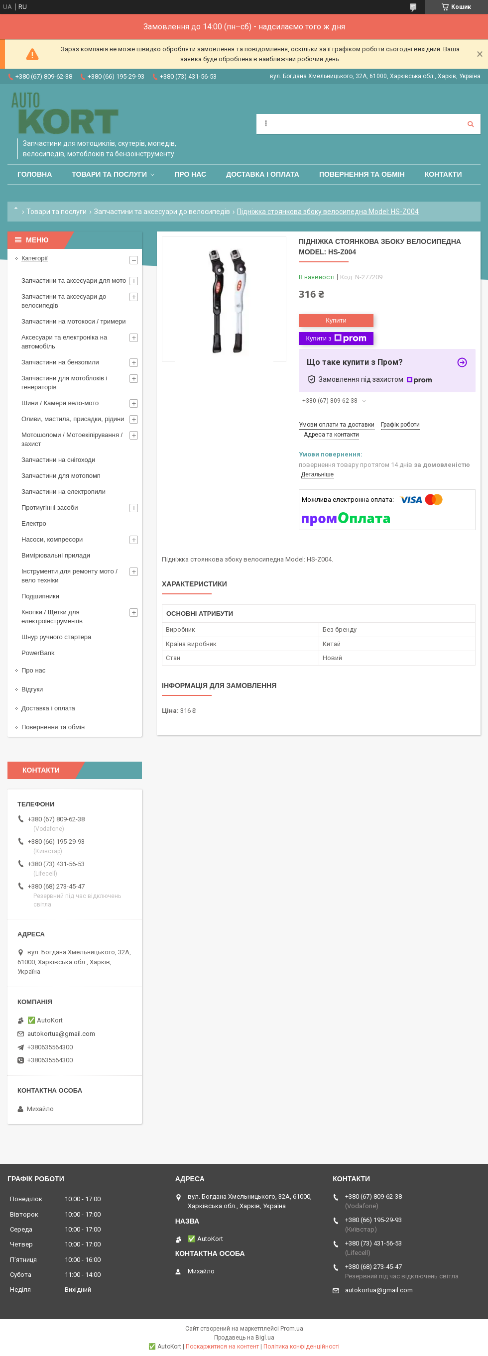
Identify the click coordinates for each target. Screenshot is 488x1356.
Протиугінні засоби (49, 507)
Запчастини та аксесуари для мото (73, 280)
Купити (336, 320)
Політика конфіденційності (301, 1346)
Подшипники (40, 596)
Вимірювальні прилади (55, 555)
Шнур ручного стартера (56, 637)
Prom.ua (291, 1328)
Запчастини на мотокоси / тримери (73, 321)
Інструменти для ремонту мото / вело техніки (69, 575)
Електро (33, 523)
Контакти (443, 174)
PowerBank (37, 653)
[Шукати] (471, 124)
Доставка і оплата (262, 174)
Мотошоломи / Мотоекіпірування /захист (71, 439)
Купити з (336, 338)
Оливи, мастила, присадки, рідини (72, 419)
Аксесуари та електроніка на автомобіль (64, 342)
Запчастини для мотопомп (61, 475)
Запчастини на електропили (63, 491)
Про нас (190, 174)
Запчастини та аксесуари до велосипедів (162, 212)
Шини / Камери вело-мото (60, 403)
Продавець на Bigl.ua (244, 1337)
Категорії (34, 258)
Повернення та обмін (362, 174)
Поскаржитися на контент (222, 1346)
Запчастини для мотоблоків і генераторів (64, 382)
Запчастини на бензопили (60, 362)
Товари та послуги (109, 174)
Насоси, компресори (52, 539)
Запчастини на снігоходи (58, 459)
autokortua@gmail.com (61, 1033)
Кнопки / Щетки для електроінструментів (52, 616)
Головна (34, 174)
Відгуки (32, 689)
